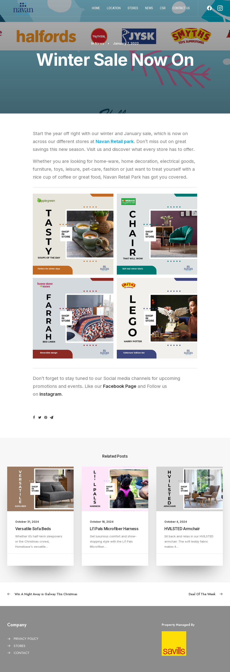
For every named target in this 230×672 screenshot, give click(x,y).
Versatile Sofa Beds (33, 529)
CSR (163, 10)
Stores (133, 10)
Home (96, 10)
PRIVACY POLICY (26, 638)
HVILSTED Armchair (182, 529)
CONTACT (21, 652)
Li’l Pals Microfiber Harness (114, 529)
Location (114, 10)
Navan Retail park (115, 141)
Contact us (181, 10)
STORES (19, 645)
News (149, 10)
